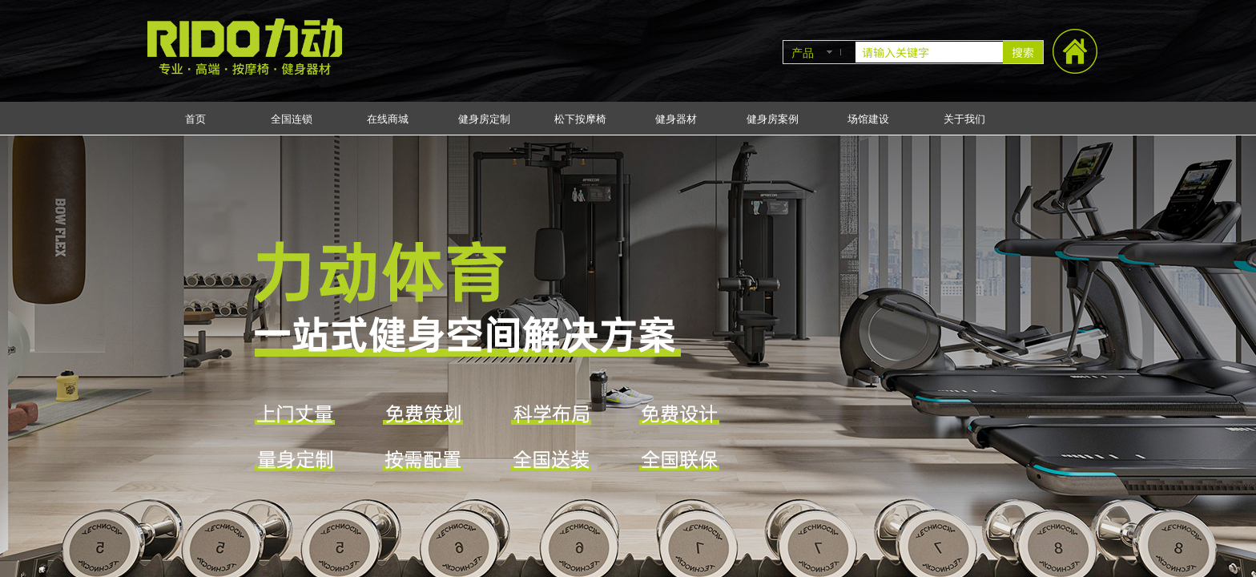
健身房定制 (484, 119)
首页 (195, 119)
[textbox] (929, 52)
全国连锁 (291, 119)
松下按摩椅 (580, 119)
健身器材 (676, 119)
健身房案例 (773, 119)
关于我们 (964, 119)
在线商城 (388, 119)
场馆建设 (868, 119)
